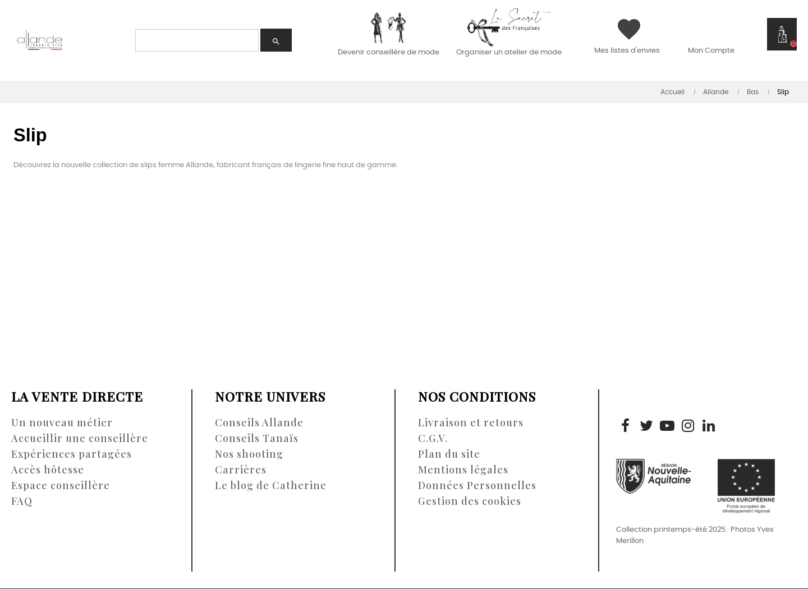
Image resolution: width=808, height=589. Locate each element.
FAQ (22, 501)
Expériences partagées (71, 454)
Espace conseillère (60, 485)
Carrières (241, 469)
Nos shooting (249, 454)
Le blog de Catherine (271, 485)
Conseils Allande (259, 422)
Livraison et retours (471, 422)
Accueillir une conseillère (79, 438)
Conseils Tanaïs (257, 438)
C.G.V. (433, 438)
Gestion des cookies (469, 501)
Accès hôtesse (47, 469)
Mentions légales (463, 469)
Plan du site (449, 454)
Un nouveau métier (62, 422)
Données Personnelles (477, 485)
